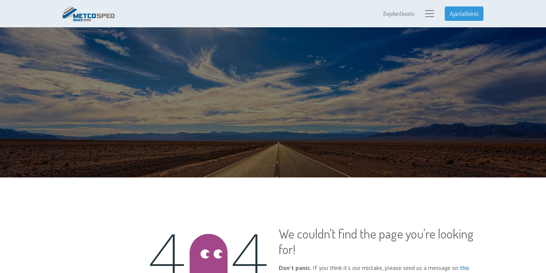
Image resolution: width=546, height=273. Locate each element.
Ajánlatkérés (464, 13)
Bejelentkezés (398, 13)
